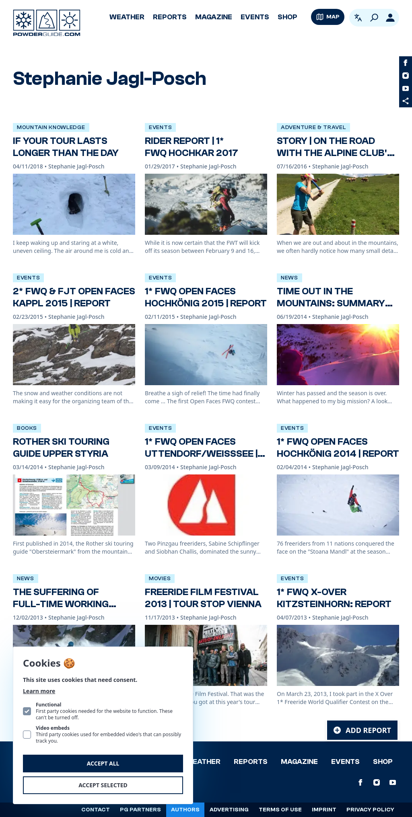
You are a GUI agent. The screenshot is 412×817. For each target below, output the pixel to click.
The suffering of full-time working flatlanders (61, 604)
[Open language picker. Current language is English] (358, 17)
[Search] (374, 17)
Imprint (324, 810)
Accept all (103, 763)
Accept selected (103, 785)
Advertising (229, 810)
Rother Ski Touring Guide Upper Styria (61, 447)
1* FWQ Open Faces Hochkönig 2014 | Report (338, 447)
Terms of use (280, 810)
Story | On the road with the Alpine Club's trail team (335, 152)
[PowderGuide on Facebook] (405, 62)
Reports (170, 17)
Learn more (39, 691)
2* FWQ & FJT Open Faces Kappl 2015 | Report (74, 297)
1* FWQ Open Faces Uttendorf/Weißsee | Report (201, 453)
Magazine (213, 17)
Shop (287, 17)
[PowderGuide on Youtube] (405, 88)
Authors (185, 810)
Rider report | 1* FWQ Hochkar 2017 (191, 146)
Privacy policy (370, 810)
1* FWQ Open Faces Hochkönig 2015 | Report (206, 297)
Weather (126, 17)
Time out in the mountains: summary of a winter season (331, 303)
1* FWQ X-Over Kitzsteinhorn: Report (334, 598)
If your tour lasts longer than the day (66, 146)
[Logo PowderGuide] (46, 23)
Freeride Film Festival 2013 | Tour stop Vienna (203, 598)
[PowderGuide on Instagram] (405, 75)
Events (255, 17)
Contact (95, 810)
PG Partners (140, 810)
